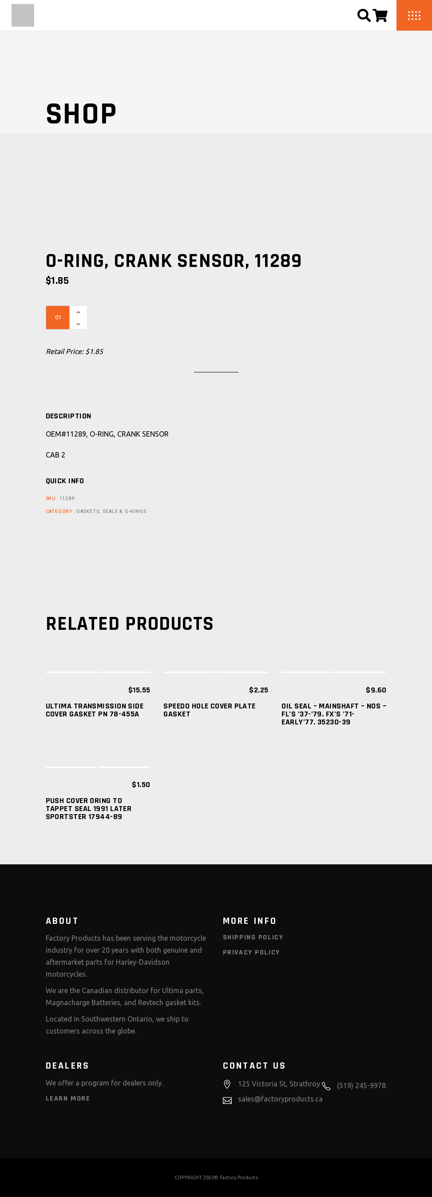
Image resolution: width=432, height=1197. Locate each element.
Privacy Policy (251, 952)
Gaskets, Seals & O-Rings (111, 511)
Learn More (68, 1098)
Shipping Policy (253, 937)
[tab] (68, 416)
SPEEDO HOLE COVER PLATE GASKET (209, 710)
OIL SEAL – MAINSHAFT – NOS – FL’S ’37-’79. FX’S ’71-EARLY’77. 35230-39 (333, 714)
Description (68, 416)
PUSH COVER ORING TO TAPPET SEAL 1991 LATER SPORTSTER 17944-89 (89, 808)
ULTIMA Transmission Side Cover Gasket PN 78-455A (95, 710)
